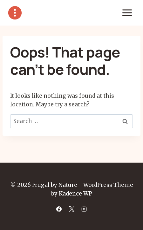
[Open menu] (127, 12)
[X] (71, 208)
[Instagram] (83, 208)
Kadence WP (75, 193)
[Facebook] (59, 208)
